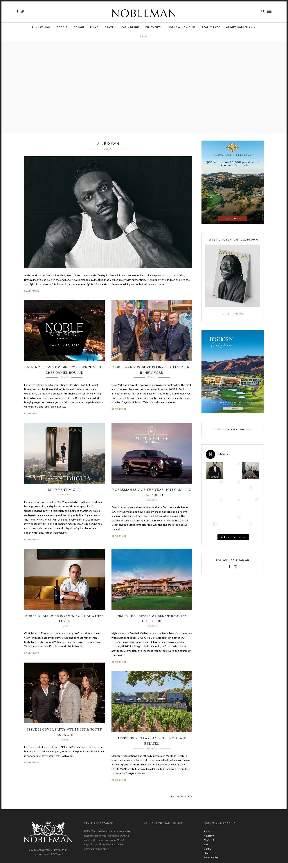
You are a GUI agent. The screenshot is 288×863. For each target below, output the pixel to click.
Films (94, 27)
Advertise (209, 833)
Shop (206, 851)
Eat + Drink (130, 27)
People (62, 27)
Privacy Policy (211, 855)
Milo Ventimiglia (64, 488)
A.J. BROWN (108, 142)
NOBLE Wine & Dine (182, 27)
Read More (31, 289)
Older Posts (181, 795)
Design (79, 27)
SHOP (144, 36)
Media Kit (209, 838)
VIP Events (153, 27)
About (207, 829)
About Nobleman (239, 27)
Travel (110, 27)
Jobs (206, 842)
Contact (208, 847)
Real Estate (211, 27)
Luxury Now (41, 27)
